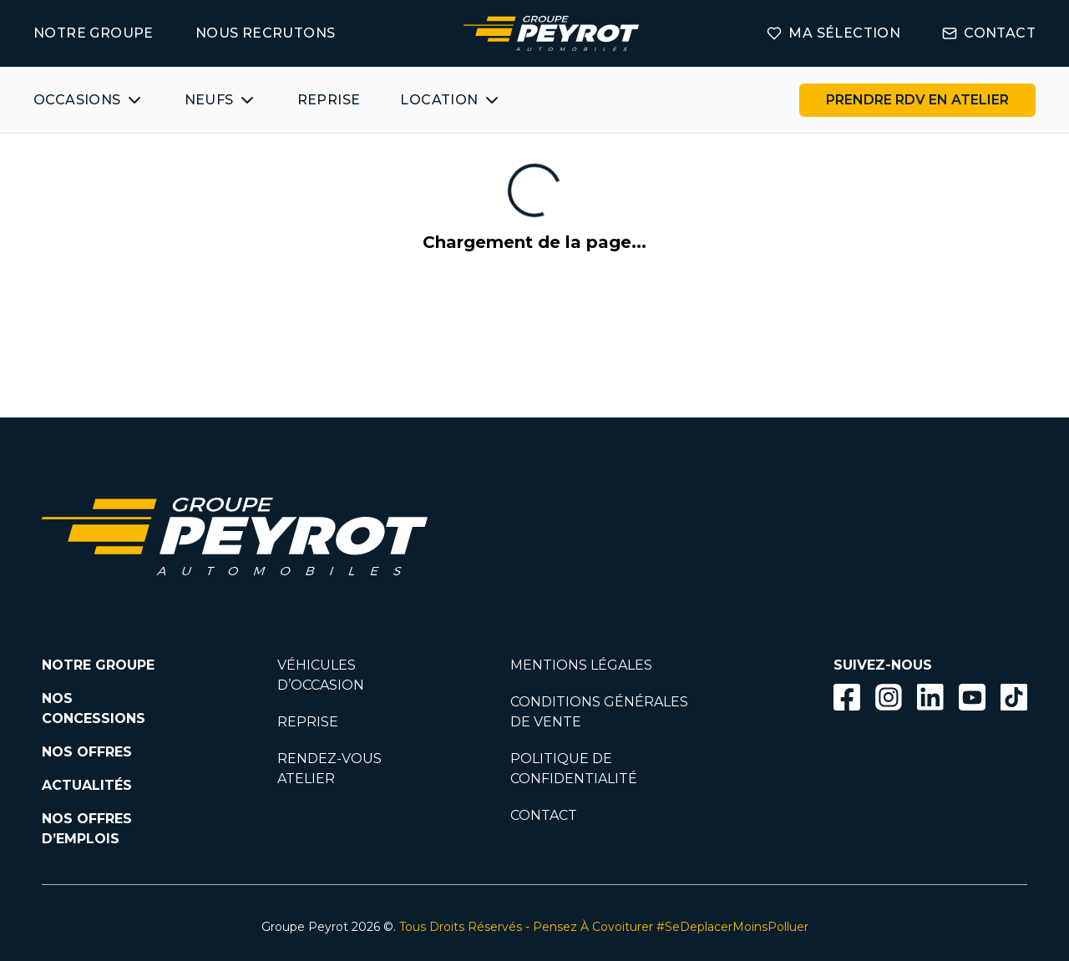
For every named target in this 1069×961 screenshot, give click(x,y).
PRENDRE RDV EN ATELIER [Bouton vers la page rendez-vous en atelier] (917, 100)
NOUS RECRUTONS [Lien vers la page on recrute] (265, 33)
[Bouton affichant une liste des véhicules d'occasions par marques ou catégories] (88, 100)
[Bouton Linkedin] (930, 697)
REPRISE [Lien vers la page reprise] (307, 722)
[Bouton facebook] (846, 697)
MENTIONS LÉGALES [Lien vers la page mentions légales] (581, 665)
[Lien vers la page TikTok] (1014, 700)
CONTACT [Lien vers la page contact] (989, 33)
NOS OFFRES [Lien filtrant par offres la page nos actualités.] (87, 752)
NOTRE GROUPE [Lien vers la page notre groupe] (93, 33)
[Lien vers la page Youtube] (972, 700)
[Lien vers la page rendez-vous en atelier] (917, 100)
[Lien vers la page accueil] (551, 33)
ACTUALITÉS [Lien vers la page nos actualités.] (87, 785)
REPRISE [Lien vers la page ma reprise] (329, 100)
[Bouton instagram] (888, 697)
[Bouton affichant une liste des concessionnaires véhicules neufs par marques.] (221, 100)
